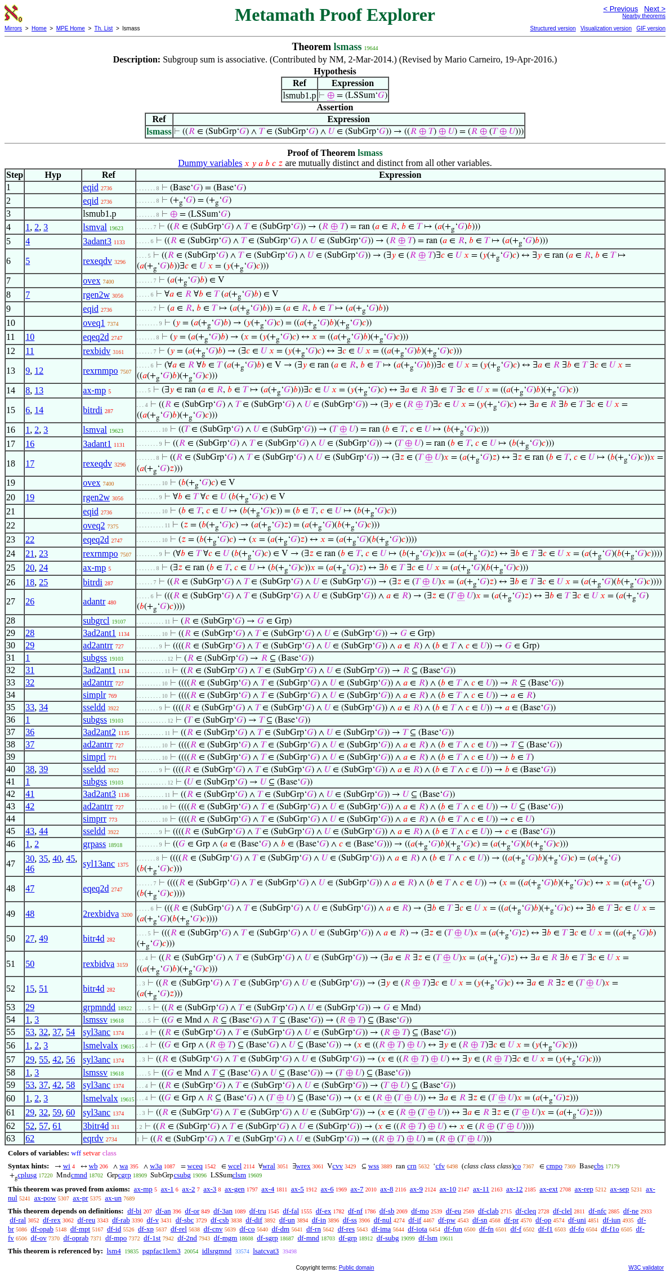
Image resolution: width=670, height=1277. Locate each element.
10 (29, 337)
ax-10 (448, 1189)
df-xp (146, 1229)
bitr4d (93, 938)
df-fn (486, 1229)
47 (29, 888)
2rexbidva (101, 913)
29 (29, 645)
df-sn (480, 1220)
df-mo (420, 1211)
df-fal (291, 1211)
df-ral (18, 1220)
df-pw (446, 1220)
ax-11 (481, 1189)
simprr (94, 818)
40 (56, 858)
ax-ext (548, 1189)
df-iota (417, 1229)
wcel (235, 1166)
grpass (94, 844)
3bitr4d (96, 1126)
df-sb (387, 1211)
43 (29, 831)
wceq (195, 1166)
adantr (94, 601)
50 (29, 964)
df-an (163, 1211)
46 (29, 868)
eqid (91, 187)
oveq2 (94, 525)
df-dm (280, 1229)
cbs (599, 1166)
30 (29, 858)
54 (70, 1032)
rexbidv (96, 351)
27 (29, 938)
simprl (94, 756)
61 (56, 1126)
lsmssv (95, 1019)
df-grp (348, 1238)
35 (43, 858)
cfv (440, 1166)
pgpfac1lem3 (161, 1251)
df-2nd (187, 1238)
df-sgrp (267, 1238)
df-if (414, 1220)
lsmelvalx (100, 1045)
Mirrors (13, 28)
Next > (654, 9)
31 (29, 670)
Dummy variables (210, 163)
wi (66, 1166)
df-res (346, 1229)
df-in (319, 1220)
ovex (91, 280)
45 (70, 858)
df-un (287, 1220)
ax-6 (327, 1189)
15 (29, 988)
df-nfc (597, 1211)
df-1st (152, 1238)
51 (43, 988)
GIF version (650, 28)
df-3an (223, 1211)
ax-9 (416, 1189)
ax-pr (80, 1198)
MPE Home (70, 28)
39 (43, 769)
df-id (114, 1229)
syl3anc (96, 1032)
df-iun (612, 1220)
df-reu (86, 1220)
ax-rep (583, 1189)
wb (93, 1166)
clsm (240, 1175)
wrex (303, 1166)
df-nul (383, 1220)
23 (43, 553)
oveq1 (94, 323)
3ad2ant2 (99, 732)
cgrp (124, 1175)
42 (29, 806)
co (517, 1166)
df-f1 (545, 1229)
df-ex (323, 1211)
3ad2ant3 (99, 794)
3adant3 (97, 241)
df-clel (562, 1211)
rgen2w (96, 294)
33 (29, 707)
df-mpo (116, 1238)
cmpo (554, 1166)
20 (29, 567)
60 (70, 1112)
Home (39, 28)
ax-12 (514, 1189)
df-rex (52, 1220)
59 (56, 1112)
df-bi (134, 1211)
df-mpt (80, 1229)
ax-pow (45, 1198)
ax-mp (94, 390)
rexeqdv (97, 261)
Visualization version (606, 28)
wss (373, 1166)
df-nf (355, 1211)
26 (29, 601)
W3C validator (646, 1268)
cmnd (79, 1175)
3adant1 (97, 444)
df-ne (630, 1211)
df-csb (220, 1220)
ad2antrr (98, 645)
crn (412, 1166)
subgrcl (96, 620)
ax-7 (356, 1189)
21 (29, 553)
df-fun (453, 1229)
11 (29, 351)
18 (29, 582)
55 (43, 1059)
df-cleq (525, 1211)
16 (29, 444)
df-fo (577, 1229)
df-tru (257, 1211)
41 (29, 794)
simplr (94, 695)
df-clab (488, 1211)
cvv (337, 1166)
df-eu (453, 1211)
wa (123, 1166)
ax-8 (386, 1189)
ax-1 (167, 1189)
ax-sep (619, 1189)
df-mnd (308, 1238)
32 (29, 682)
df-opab (42, 1229)
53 (29, 1032)
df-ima (381, 1229)
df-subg (388, 1238)
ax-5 (297, 1189)
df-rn (313, 1229)
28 (29, 633)
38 (29, 769)
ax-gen (234, 1189)
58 (70, 1085)
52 (29, 1126)
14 (38, 410)
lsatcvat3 (266, 1251)
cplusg (27, 1175)
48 (29, 913)
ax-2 (188, 1189)
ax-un (113, 1198)
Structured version (552, 28)
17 (29, 463)
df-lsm (427, 1238)
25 (43, 582)
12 (38, 370)
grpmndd (99, 1007)
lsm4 (113, 1251)
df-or (192, 1211)
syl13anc (99, 863)
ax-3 (209, 1189)
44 (43, 831)
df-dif (253, 1220)
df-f (516, 1229)
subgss (95, 657)
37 (29, 744)
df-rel (179, 1229)
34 (43, 707)
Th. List (104, 28)
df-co (246, 1229)
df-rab (121, 1220)
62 (29, 1138)
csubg (181, 1175)
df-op (543, 1220)
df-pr (511, 1220)
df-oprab (76, 1238)
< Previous (620, 9)
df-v (152, 1220)
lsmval (95, 227)
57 (43, 1126)
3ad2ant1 (99, 633)
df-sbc (185, 1220)
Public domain (356, 1268)
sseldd (94, 707)
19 (29, 497)
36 (29, 732)
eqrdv (93, 1138)
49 (43, 938)
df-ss (350, 1220)
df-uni (577, 1220)
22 (29, 539)
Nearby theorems (643, 16)
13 (38, 390)
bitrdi (92, 410)
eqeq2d (96, 337)
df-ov (39, 1238)
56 (70, 1059)
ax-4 (267, 1189)
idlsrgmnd (217, 1251)
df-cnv (213, 1229)
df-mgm (226, 1238)
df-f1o (610, 1229)
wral (268, 1166)
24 (43, 567)
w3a (156, 1166)
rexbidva (98, 964)
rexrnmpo (100, 370)
